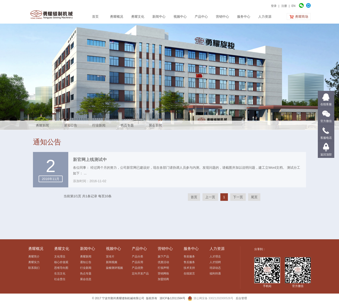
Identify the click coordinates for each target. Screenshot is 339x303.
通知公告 (70, 125)
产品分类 (137, 256)
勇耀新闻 (42, 125)
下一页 (238, 197)
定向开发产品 (140, 273)
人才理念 (215, 256)
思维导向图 (61, 267)
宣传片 (110, 256)
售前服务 (189, 256)
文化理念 (59, 256)
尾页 (254, 197)
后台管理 (241, 298)
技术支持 (189, 267)
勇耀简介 (34, 256)
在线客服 (326, 104)
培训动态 (215, 267)
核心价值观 (61, 262)
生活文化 (59, 273)
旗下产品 (163, 256)
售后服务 (189, 262)
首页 (194, 197)
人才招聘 (215, 262)
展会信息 (85, 279)
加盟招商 (163, 279)
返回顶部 (326, 154)
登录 (274, 6)
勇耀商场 (298, 17)
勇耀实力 (34, 262)
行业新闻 (98, 125)
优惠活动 (163, 262)
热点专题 (127, 125)
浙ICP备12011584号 (172, 298)
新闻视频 (111, 262)
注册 (284, 6)
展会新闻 (155, 125)
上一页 (210, 197)
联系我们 (34, 267)
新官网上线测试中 (90, 159)
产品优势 (137, 267)
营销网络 (163, 273)
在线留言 (189, 273)
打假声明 (163, 267)
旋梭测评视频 (114, 267)
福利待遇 (215, 273)
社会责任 (59, 279)
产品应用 (137, 262)
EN (293, 6)
